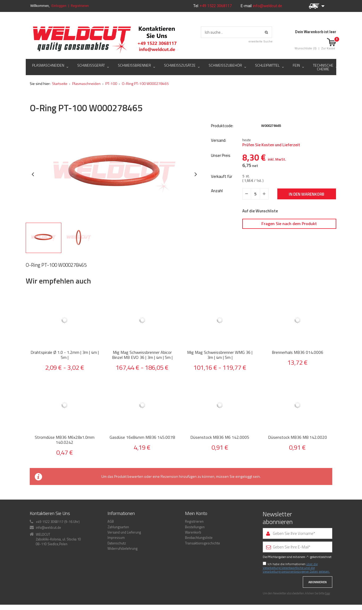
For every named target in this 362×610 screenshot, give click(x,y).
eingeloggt (243, 476)
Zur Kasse (328, 48)
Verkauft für (221, 176)
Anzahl (217, 191)
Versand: (218, 140)
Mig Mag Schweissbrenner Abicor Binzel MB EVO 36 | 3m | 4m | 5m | (142, 355)
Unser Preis (220, 155)
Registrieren (80, 6)
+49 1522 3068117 (216, 5)
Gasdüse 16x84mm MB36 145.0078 (142, 437)
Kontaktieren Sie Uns (50, 513)
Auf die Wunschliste (260, 211)
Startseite (59, 83)
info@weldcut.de (267, 5)
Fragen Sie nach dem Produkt (289, 223)
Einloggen (58, 6)
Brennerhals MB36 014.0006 (297, 352)
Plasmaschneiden (86, 83)
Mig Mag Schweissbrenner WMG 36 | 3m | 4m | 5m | (219, 355)
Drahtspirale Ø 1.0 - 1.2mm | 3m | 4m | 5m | (65, 355)
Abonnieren (317, 582)
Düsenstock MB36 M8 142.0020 (297, 437)
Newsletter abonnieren (278, 518)
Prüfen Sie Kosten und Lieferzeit (271, 145)
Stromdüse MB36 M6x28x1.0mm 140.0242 (64, 440)
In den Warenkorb (306, 194)
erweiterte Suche (260, 41)
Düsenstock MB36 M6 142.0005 (219, 437)
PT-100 (111, 83)
